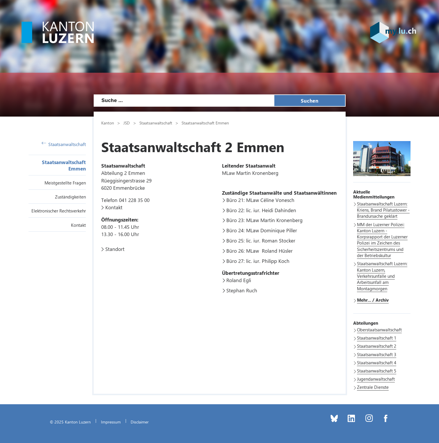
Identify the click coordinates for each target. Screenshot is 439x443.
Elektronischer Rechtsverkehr (58, 211)
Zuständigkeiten (70, 197)
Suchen (309, 100)
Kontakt (78, 225)
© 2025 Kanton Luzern (70, 421)
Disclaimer (140, 421)
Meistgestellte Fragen (65, 183)
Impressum (111, 421)
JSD (126, 122)
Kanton (107, 122)
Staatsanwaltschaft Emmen (205, 122)
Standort (115, 249)
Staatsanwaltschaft (64, 144)
